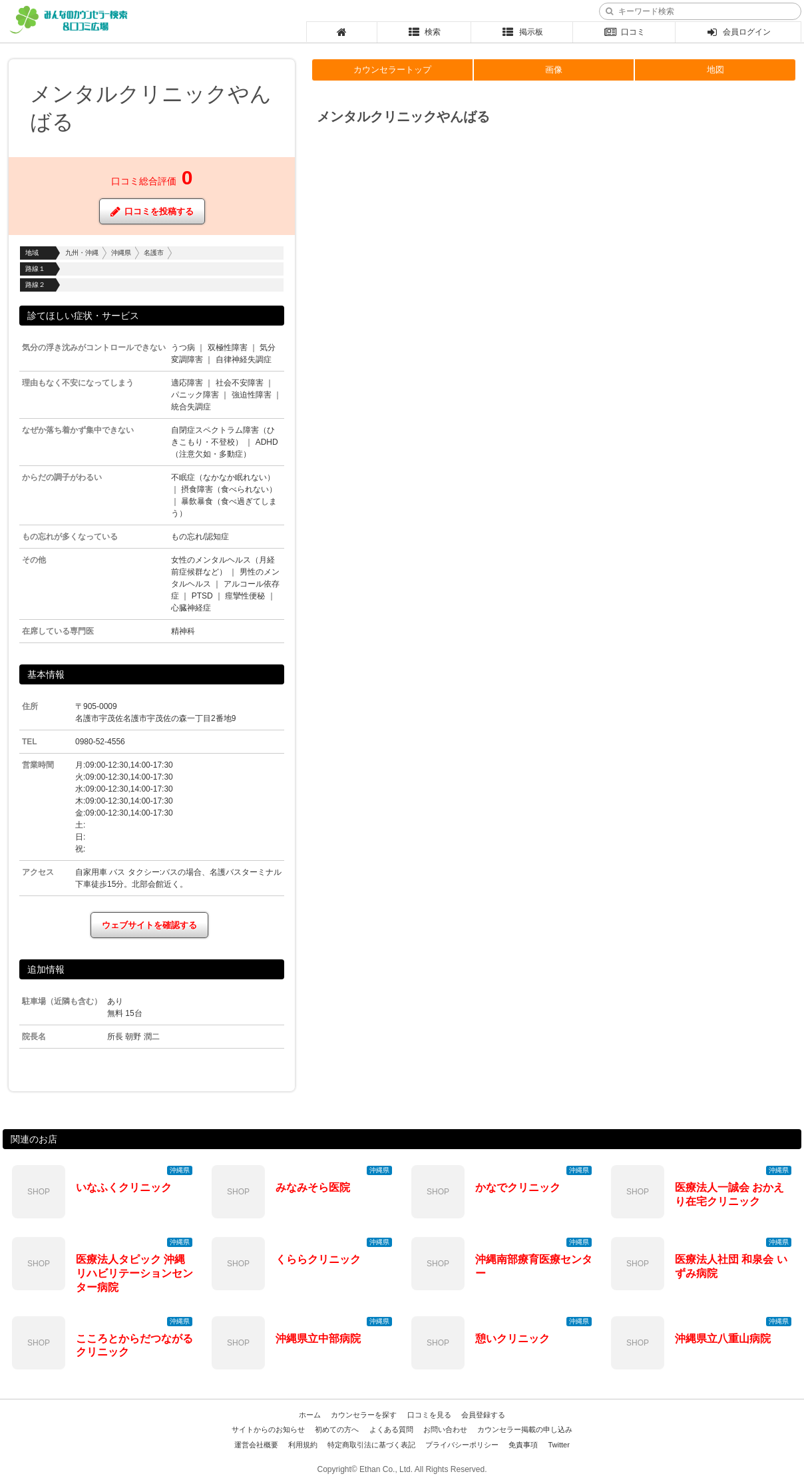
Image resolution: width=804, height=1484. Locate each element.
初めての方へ (337, 1429)
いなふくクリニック (124, 1187)
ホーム (310, 1415)
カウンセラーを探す (364, 1415)
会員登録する (483, 1415)
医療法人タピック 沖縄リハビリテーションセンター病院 (134, 1273)
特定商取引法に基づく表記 (371, 1445)
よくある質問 (391, 1429)
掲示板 (522, 32)
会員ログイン (738, 32)
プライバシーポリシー (462, 1445)
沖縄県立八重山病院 (723, 1338)
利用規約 (302, 1445)
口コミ (624, 32)
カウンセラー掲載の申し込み (524, 1429)
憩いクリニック (512, 1338)
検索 (424, 32)
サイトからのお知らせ (268, 1429)
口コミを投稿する (152, 211)
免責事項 (523, 1445)
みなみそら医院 (313, 1187)
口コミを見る (429, 1415)
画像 (553, 70)
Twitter (558, 1445)
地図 (715, 70)
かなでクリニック (517, 1187)
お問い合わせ (445, 1429)
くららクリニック (318, 1259)
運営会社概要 (256, 1445)
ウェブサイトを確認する (149, 925)
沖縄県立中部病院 (318, 1338)
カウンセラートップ (392, 70)
